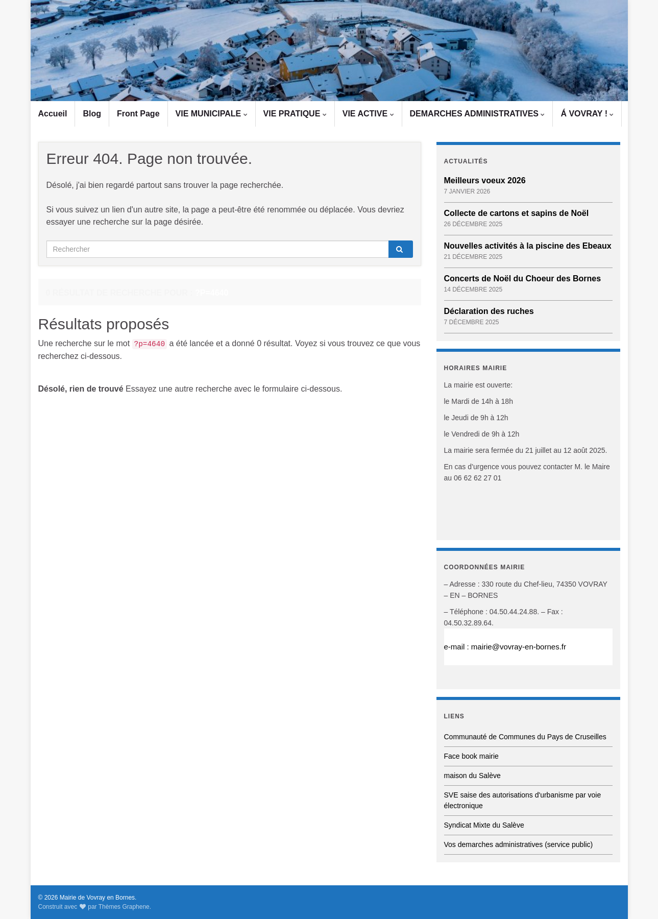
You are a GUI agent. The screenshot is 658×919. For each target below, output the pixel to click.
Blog (92, 113)
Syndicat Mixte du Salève (484, 825)
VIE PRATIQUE (295, 113)
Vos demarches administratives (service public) (518, 844)
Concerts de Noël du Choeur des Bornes (522, 278)
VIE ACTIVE (368, 113)
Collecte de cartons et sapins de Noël (516, 213)
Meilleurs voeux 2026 (485, 180)
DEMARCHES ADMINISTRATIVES (477, 113)
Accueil (52, 113)
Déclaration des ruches (489, 311)
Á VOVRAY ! (587, 113)
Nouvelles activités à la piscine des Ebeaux (528, 245)
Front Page (138, 113)
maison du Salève (472, 775)
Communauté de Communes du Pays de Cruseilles (525, 737)
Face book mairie (471, 756)
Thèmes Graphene (124, 906)
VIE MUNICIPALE (212, 113)
